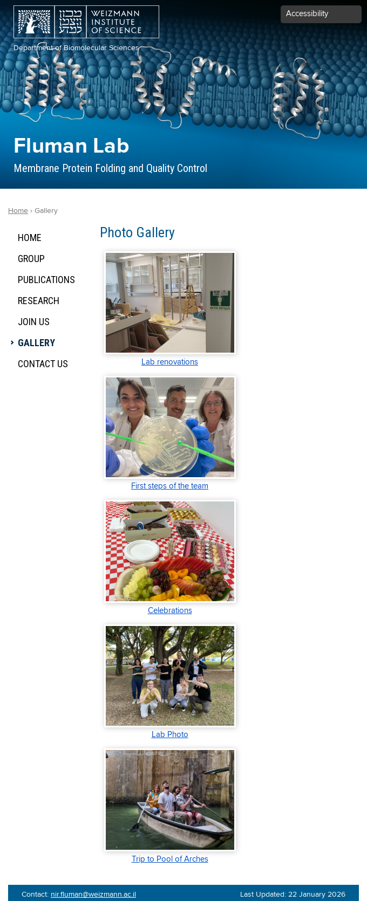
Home (30, 237)
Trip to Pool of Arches (170, 859)
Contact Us (43, 363)
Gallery (36, 342)
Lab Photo (170, 735)
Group (31, 258)
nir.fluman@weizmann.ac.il (93, 894)
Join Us (34, 321)
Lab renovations (169, 362)
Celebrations (170, 611)
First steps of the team (169, 486)
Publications (46, 279)
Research (38, 300)
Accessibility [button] (307, 14)
